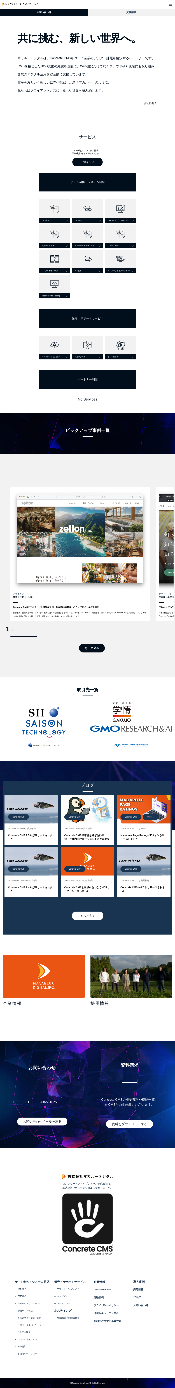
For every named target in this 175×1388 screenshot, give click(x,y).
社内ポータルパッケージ (29, 1325)
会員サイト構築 (25, 1310)
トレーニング (63, 1303)
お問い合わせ (43, 12)
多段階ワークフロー (27, 1353)
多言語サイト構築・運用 (29, 1318)
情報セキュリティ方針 (106, 1313)
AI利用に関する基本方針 (107, 1321)
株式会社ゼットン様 (22, 597)
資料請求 (131, 12)
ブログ (137, 1297)
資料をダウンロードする (129, 1124)
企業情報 (99, 1281)
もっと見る (92, 648)
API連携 (21, 1346)
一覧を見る (87, 161)
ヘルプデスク (63, 1296)
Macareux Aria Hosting (68, 1318)
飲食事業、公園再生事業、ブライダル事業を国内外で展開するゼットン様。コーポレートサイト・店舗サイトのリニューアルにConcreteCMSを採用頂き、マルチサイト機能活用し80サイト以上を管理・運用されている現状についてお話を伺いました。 (79, 614)
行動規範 (99, 1297)
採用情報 (138, 1289)
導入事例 (139, 1281)
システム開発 (24, 1332)
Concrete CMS (18, 817)
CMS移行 (22, 1296)
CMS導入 (22, 1289)
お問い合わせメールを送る (42, 1121)
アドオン (150, 817)
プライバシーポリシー (106, 1305)
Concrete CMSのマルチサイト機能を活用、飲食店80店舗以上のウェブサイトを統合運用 (56, 607)
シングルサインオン (27, 1339)
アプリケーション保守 (68, 1289)
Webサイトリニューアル (29, 1303)
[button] (170, 4)
